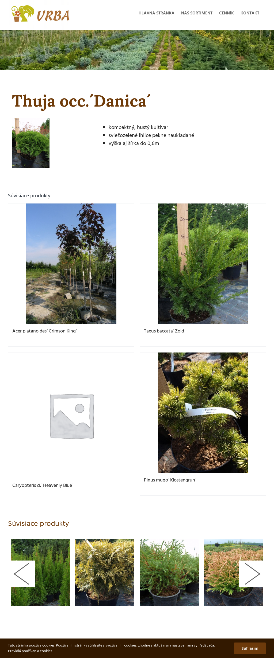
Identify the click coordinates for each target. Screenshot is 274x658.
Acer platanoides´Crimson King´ (45, 331)
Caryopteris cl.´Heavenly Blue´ (43, 485)
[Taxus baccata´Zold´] (203, 263)
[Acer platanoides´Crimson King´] (71, 263)
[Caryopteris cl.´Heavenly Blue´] (71, 415)
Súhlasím (250, 648)
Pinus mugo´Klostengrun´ (170, 480)
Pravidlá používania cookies (30, 651)
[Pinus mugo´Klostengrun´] (203, 412)
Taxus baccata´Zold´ (165, 331)
